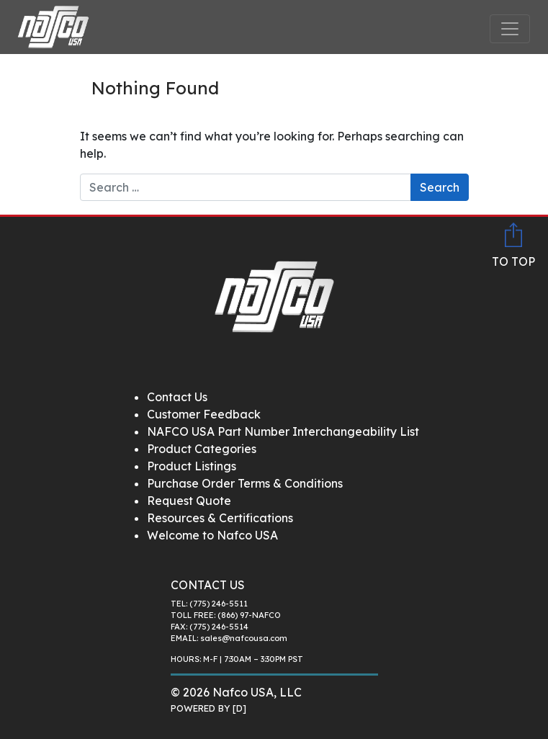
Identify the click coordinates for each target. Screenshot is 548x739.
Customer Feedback (204, 414)
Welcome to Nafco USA (212, 535)
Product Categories (201, 449)
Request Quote (189, 500)
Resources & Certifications (220, 518)
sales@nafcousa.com (243, 638)
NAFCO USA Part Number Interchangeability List (283, 431)
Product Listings (191, 466)
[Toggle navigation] (510, 28)
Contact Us (177, 397)
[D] (239, 708)
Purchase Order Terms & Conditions (245, 483)
